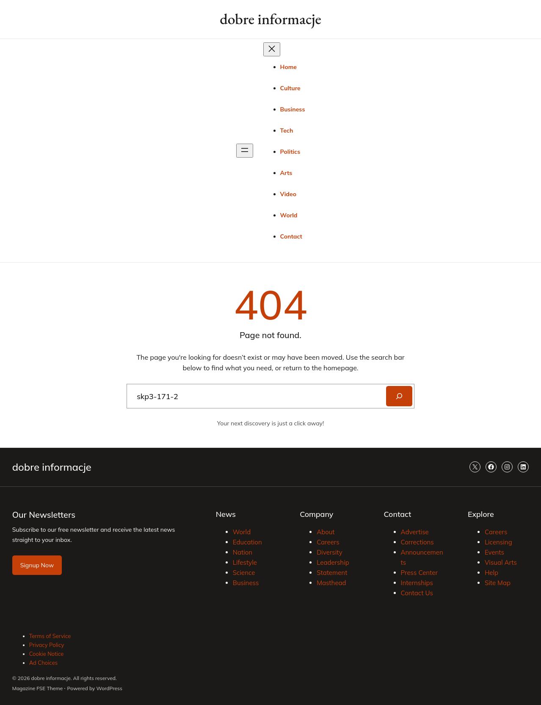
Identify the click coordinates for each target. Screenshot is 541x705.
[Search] (399, 396)
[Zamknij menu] (271, 49)
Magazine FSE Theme (37, 688)
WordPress (109, 688)
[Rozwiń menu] (244, 151)
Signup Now (37, 565)
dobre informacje (270, 19)
